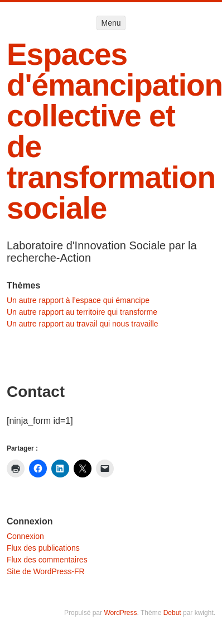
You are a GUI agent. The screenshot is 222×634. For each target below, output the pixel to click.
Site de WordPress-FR (46, 571)
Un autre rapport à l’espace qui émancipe (78, 300)
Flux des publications (43, 547)
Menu (110, 22)
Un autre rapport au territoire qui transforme (82, 311)
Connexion (25, 536)
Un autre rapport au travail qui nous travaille (82, 323)
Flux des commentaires (47, 559)
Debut (172, 613)
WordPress (120, 613)
